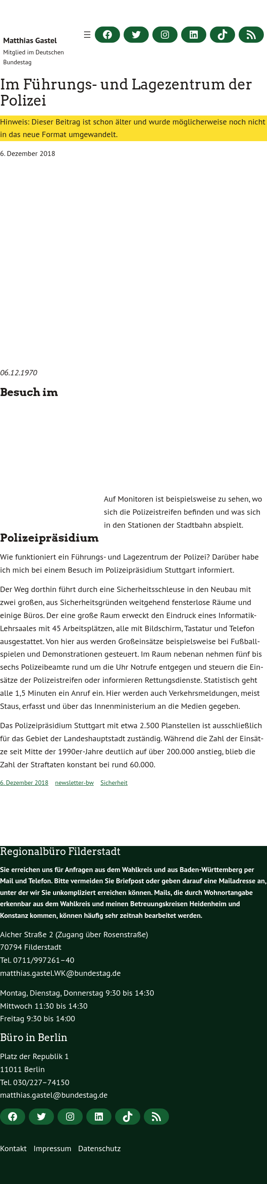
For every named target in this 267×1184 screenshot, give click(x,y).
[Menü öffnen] (87, 34)
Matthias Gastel (30, 40)
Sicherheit (114, 783)
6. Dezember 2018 (24, 783)
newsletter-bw (74, 783)
